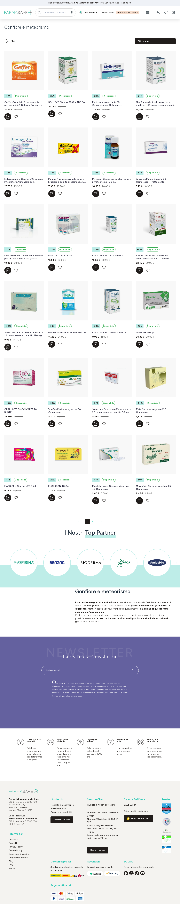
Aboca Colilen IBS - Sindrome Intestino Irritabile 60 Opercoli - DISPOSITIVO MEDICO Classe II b (154, 257)
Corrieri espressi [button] (60, 861)
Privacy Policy (100, 683)
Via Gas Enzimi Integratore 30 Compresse (64, 411)
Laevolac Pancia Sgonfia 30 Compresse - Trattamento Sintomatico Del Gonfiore (151, 180)
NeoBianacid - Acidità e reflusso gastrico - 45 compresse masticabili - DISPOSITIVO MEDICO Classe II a (155, 104)
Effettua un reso (62, 819)
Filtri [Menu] (10, 41)
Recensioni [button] (93, 861)
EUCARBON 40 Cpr (58, 486)
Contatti (13, 843)
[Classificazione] (155, 41)
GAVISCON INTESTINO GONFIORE (67, 332)
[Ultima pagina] (102, 521)
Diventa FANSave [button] (134, 799)
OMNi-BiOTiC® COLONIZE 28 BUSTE (20, 411)
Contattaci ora (97, 850)
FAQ (11, 865)
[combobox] (55, 12)
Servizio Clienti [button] (96, 799)
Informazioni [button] (16, 833)
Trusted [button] (166, 799)
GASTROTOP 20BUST (60, 255)
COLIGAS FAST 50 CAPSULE (107, 255)
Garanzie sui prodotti (61, 812)
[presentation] (82, 707)
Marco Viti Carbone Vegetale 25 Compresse (153, 487)
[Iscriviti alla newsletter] (133, 670)
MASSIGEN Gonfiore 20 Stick (20, 486)
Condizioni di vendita (19, 854)
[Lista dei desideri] (165, 12)
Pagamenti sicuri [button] (60, 885)
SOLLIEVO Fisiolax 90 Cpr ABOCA (66, 102)
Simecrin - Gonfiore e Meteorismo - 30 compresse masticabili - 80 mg (111, 411)
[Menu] (147, 12)
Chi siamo (13, 839)
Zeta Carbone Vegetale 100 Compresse (151, 411)
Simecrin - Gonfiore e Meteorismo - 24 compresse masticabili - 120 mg (23, 334)
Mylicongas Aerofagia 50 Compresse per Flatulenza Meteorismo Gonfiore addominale (110, 104)
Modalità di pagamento (62, 805)
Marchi (12, 868)
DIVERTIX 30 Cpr (145, 332)
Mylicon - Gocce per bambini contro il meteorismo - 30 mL (111, 180)
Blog (11, 861)
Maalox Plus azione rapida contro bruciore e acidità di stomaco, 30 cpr (66, 180)
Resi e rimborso (58, 808)
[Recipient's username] (84, 670)
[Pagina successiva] (97, 521)
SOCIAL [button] (128, 861)
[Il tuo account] (158, 12)
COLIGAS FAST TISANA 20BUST (110, 332)
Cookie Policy (15, 850)
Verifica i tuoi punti (140, 818)
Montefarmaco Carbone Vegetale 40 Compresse (110, 487)
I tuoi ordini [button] (57, 799)
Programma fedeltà (19, 857)
